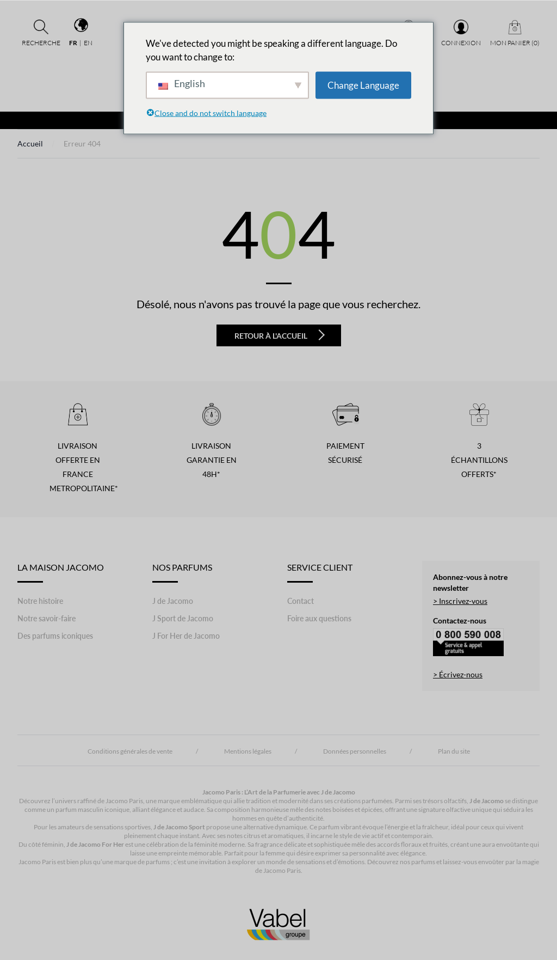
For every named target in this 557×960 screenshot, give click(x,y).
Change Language (363, 84)
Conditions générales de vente (130, 751)
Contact (300, 601)
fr (73, 43)
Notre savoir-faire (46, 618)
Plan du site (454, 751)
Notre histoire (40, 601)
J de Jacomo (172, 601)
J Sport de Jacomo (182, 618)
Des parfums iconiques (55, 635)
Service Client (319, 572)
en (88, 43)
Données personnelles (354, 751)
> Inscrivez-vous (460, 601)
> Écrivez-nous (457, 674)
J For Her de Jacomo (186, 635)
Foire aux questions (319, 618)
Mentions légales (247, 751)
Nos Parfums (182, 572)
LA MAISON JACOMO (60, 572)
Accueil (30, 143)
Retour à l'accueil (279, 334)
